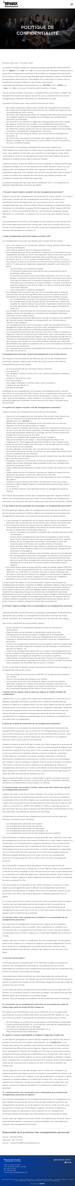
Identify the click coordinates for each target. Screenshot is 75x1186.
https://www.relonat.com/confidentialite (22, 1031)
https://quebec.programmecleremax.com (36, 442)
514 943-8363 (11, 1170)
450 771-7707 (11, 1168)
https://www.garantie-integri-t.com (50, 440)
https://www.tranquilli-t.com (17, 440)
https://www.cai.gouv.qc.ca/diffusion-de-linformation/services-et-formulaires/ (40, 998)
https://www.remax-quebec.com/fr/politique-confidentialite (48, 1022)
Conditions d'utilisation (35, 1180)
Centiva (41, 1183)
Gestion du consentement (52, 1180)
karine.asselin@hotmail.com (18, 1172)
